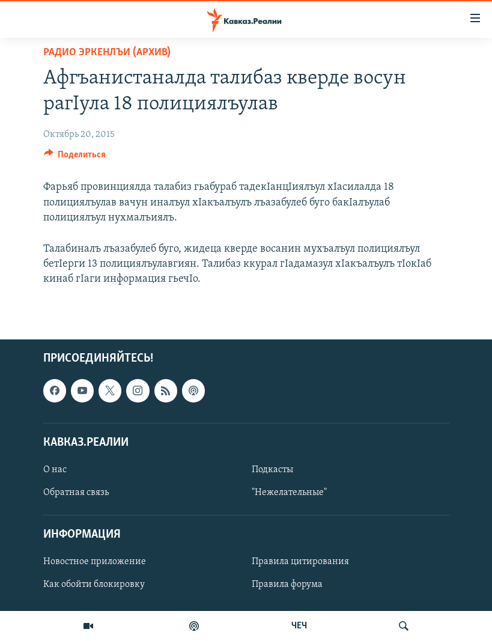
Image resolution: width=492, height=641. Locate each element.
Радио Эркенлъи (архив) (107, 52)
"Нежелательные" (289, 492)
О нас (55, 470)
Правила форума (287, 585)
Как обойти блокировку (94, 585)
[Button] (75, 157)
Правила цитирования (300, 562)
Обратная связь (76, 492)
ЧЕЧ (299, 626)
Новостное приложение (94, 562)
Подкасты (272, 470)
